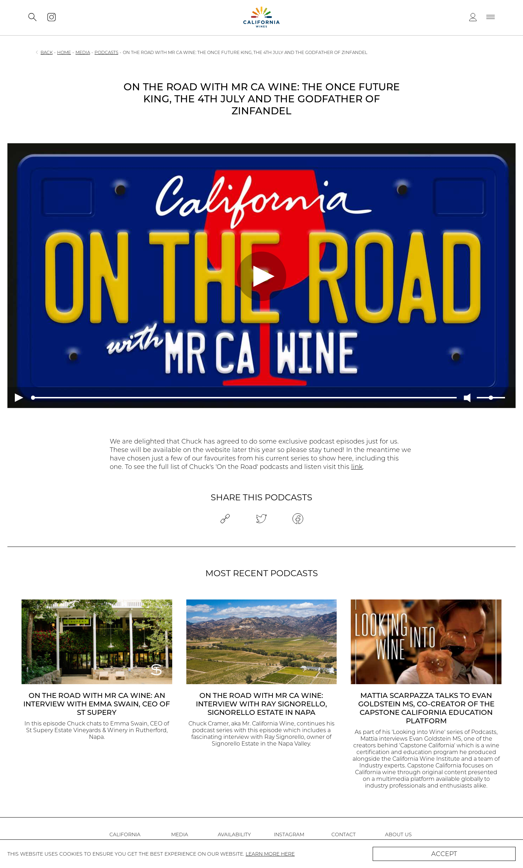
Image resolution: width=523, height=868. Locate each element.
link (357, 467)
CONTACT (343, 834)
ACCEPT (444, 854)
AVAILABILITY (234, 834)
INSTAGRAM (289, 834)
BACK (47, 52)
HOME (64, 52)
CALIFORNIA (124, 834)
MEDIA (83, 52)
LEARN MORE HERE (270, 854)
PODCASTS (106, 52)
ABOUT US (398, 834)
